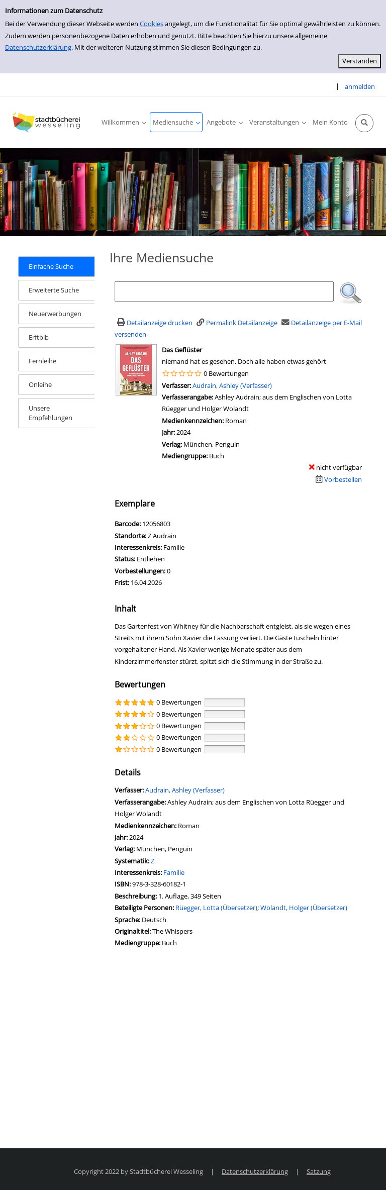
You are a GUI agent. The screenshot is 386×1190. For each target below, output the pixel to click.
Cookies (151, 23)
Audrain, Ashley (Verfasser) (232, 385)
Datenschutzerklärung (38, 47)
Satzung (319, 1171)
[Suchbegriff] (224, 291)
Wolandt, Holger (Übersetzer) (303, 907)
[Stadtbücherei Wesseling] (47, 122)
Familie (173, 872)
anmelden (360, 86)
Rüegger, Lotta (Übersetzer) (216, 907)
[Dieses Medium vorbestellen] (337, 479)
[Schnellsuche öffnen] (364, 123)
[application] (124, 122)
